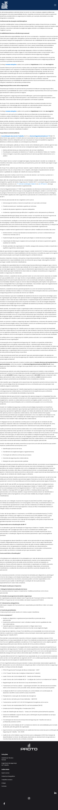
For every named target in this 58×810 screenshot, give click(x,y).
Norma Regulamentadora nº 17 (40, 136)
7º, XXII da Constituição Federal (26, 184)
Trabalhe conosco (7, 780)
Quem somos (5, 773)
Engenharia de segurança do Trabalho (9, 764)
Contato (4, 786)
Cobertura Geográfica (8, 776)
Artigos (4, 783)
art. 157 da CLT (43, 184)
